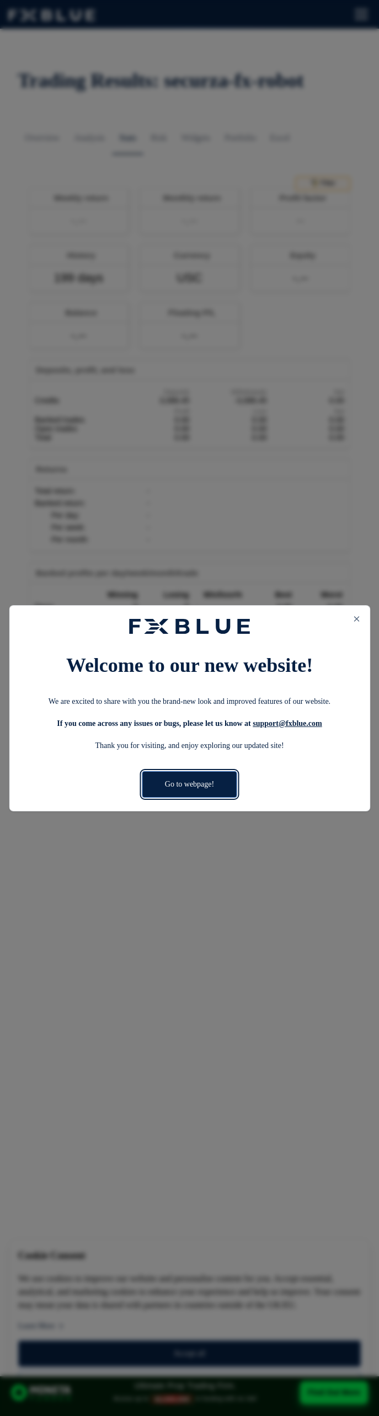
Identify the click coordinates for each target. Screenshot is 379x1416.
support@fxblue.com (287, 723)
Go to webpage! (189, 784)
